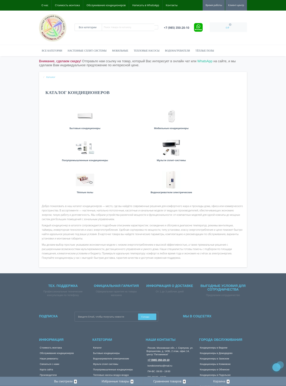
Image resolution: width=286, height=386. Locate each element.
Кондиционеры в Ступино (214, 338)
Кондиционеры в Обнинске (215, 316)
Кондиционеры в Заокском (214, 305)
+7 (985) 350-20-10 (158, 306)
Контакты (172, 5)
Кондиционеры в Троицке (214, 349)
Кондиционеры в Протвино (214, 327)
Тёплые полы (204, 50)
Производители (48, 321)
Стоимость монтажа (67, 5)
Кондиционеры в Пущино (214, 332)
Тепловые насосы (146, 50)
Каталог (97, 294)
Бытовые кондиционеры (106, 299)
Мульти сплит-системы (105, 310)
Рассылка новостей (50, 351)
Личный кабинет (49, 335)
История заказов (49, 340)
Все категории (52, 50)
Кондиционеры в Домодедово (216, 299)
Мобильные (120, 50)
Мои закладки (47, 346)
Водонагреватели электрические (111, 305)
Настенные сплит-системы (87, 50)
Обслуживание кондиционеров (106, 5)
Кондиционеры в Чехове (213, 354)
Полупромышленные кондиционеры (113, 316)
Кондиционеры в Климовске (215, 310)
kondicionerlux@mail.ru (160, 312)
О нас (44, 5)
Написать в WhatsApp (145, 5)
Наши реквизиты (49, 305)
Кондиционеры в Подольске (215, 321)
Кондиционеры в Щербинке (215, 360)
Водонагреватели (177, 50)
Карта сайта (46, 316)
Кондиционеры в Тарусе (213, 343)
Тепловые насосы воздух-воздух (111, 321)
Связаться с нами (49, 310)
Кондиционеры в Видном (213, 294)
